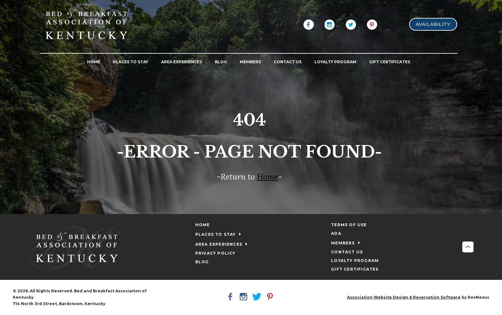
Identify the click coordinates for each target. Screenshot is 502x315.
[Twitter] (351, 24)
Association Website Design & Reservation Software (404, 297)
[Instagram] (330, 24)
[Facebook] (309, 24)
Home (267, 177)
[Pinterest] (372, 24)
